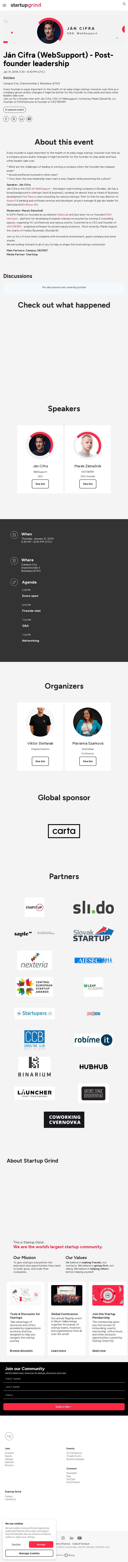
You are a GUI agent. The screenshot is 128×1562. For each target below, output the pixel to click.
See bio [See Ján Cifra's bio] (40, 483)
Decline (16, 1544)
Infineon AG (30, 204)
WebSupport (42, 188)
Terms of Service (62, 1544)
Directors (9, 1465)
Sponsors (9, 1462)
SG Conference (74, 1453)
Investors (9, 1453)
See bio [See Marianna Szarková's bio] (88, 761)
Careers (8, 1496)
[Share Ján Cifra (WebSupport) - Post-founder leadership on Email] (29, 119)
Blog (68, 1476)
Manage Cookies (29, 1553)
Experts (8, 1456)
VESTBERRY (14, 226)
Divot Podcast (73, 1482)
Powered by (64, 1555)
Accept (41, 1544)
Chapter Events (73, 1456)
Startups (9, 1459)
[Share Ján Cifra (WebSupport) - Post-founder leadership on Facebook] (6, 119)
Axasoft (11, 200)
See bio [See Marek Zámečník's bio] (88, 483)
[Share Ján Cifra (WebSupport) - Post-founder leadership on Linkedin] (21, 119)
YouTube (70, 1479)
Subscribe (63, 1406)
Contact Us (10, 1499)
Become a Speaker (75, 1459)
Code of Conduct (80, 1544)
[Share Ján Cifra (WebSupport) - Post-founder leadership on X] (13, 119)
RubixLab (63, 214)
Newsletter (71, 1473)
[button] (124, 4)
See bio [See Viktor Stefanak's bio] (40, 761)
